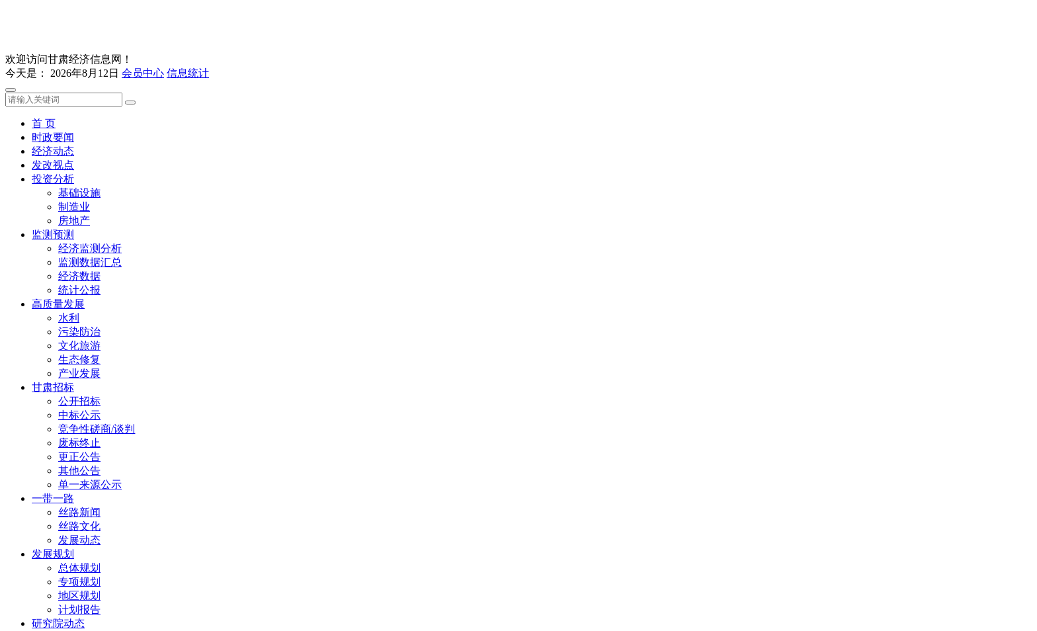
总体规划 (79, 567)
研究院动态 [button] (58, 623)
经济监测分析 (90, 248)
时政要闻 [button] (53, 137)
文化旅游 (79, 345)
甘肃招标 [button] (53, 387)
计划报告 (79, 609)
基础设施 (79, 192)
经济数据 (79, 276)
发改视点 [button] (53, 165)
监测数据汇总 (90, 262)
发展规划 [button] (53, 554)
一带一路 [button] (53, 498)
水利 (68, 317)
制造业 (74, 206)
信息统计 (188, 73)
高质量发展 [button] (58, 304)
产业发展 (79, 373)
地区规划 (79, 595)
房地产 (74, 220)
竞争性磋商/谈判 (96, 429)
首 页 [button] (44, 123)
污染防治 (79, 331)
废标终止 (79, 442)
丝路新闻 (79, 512)
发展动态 (79, 540)
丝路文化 (79, 526)
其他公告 (79, 470)
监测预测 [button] (53, 234)
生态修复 (79, 359)
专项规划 (79, 581)
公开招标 (79, 401)
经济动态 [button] (53, 151)
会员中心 (143, 73)
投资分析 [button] (53, 179)
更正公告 (79, 456)
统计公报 (79, 290)
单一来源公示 (90, 484)
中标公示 (79, 415)
